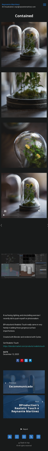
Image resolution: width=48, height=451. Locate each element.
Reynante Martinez (11, 4)
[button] (24, 429)
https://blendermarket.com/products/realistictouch (24, 346)
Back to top (24, 443)
